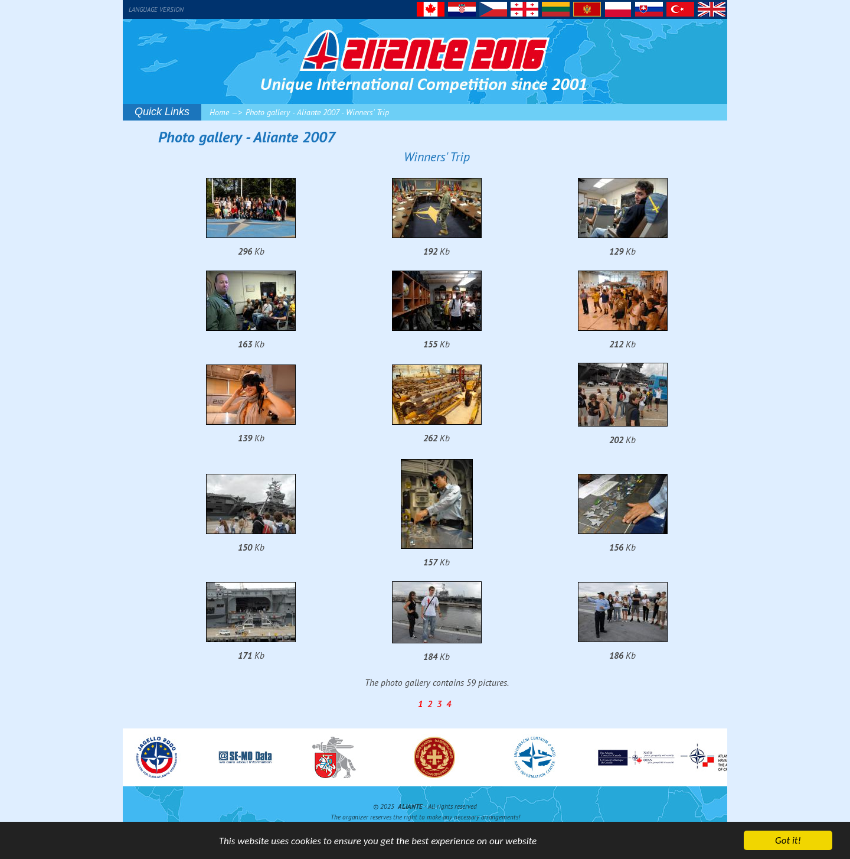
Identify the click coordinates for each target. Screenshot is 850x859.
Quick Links (162, 112)
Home (219, 112)
